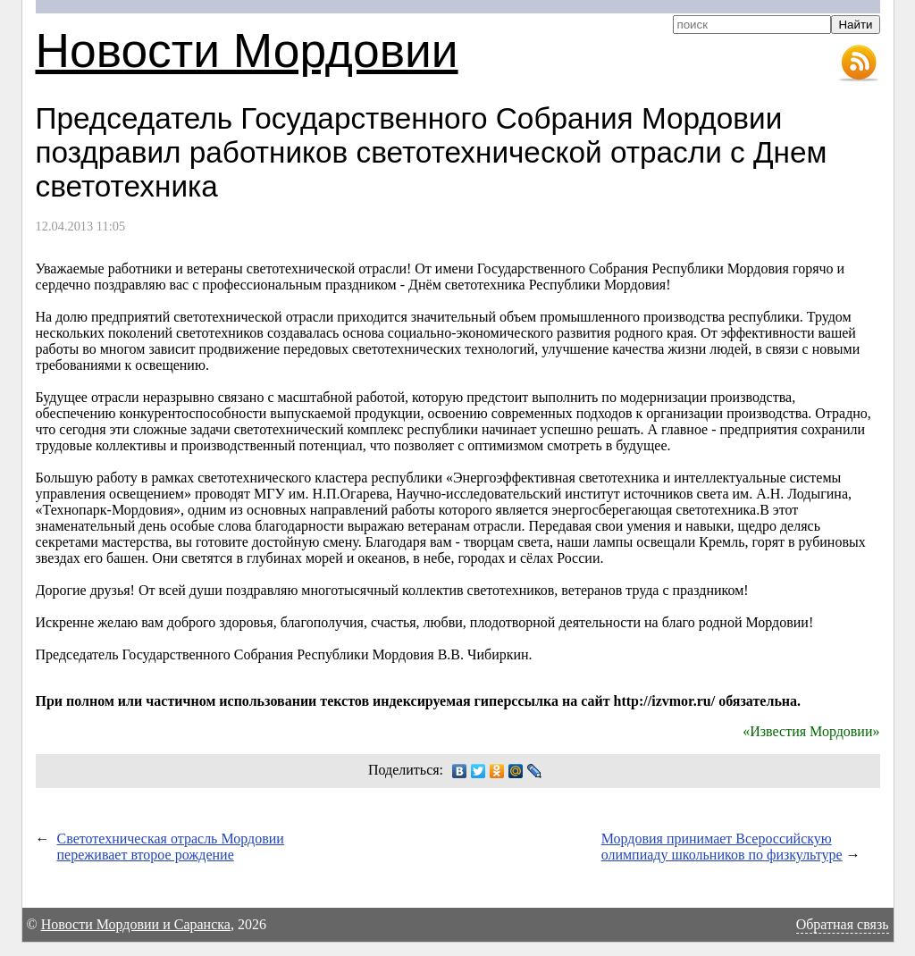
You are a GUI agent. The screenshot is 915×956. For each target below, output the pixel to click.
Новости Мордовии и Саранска (136, 924)
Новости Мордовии (247, 50)
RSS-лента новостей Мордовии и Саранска (858, 63)
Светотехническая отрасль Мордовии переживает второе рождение (170, 846)
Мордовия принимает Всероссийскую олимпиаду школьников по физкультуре (722, 846)
